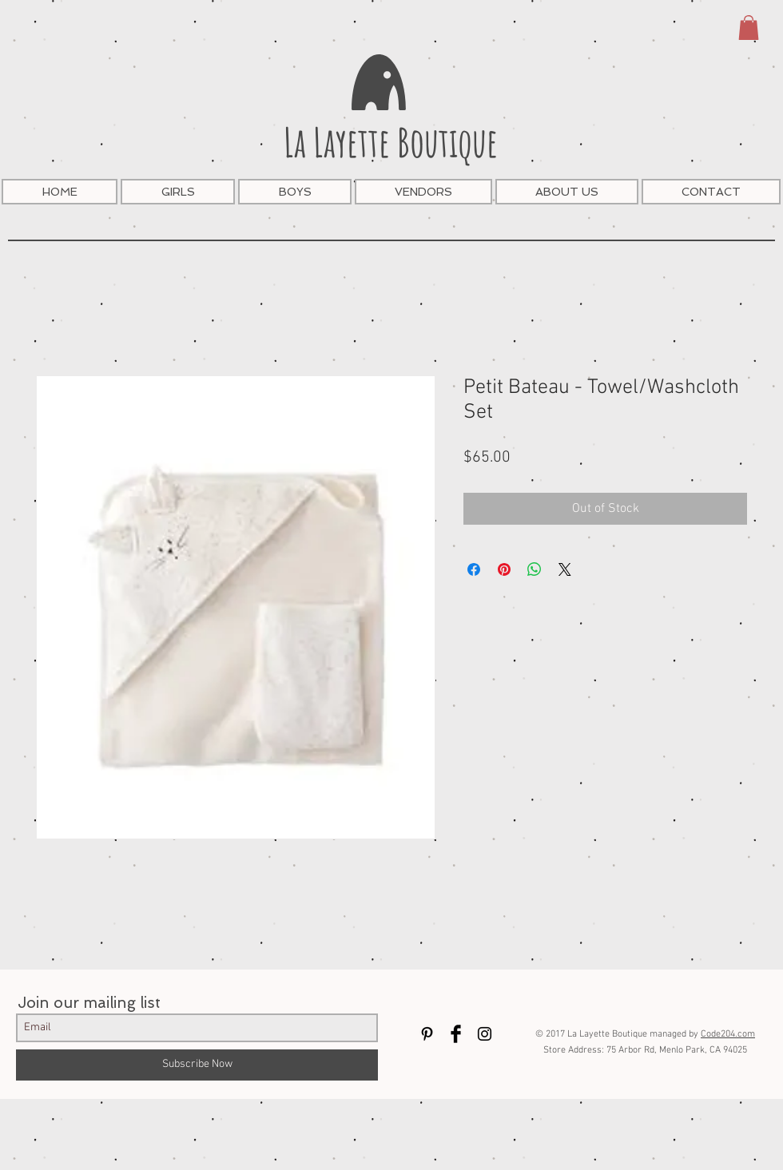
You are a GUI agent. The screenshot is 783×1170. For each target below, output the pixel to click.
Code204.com (728, 1034)
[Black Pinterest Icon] (427, 1034)
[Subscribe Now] (197, 1065)
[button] (748, 27)
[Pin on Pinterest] (504, 569)
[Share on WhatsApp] (534, 569)
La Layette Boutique (391, 142)
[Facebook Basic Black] (456, 1034)
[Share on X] (564, 569)
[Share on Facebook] (473, 569)
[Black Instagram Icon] (484, 1034)
